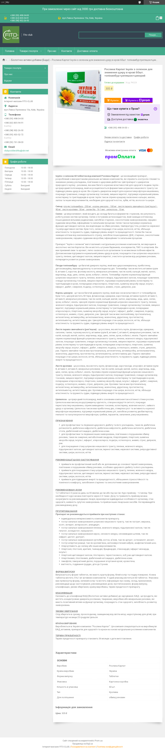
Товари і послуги (29, 51)
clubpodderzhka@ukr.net (16, 150)
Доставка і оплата (87, 51)
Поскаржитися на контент (83, 747)
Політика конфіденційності (110, 747)
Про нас (52, 51)
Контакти (66, 51)
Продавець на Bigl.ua (82, 744)
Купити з (139, 100)
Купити (114, 100)
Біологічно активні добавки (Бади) (30, 60)
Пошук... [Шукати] (153, 35)
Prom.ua (99, 741)
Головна (9, 51)
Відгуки (8, 80)
